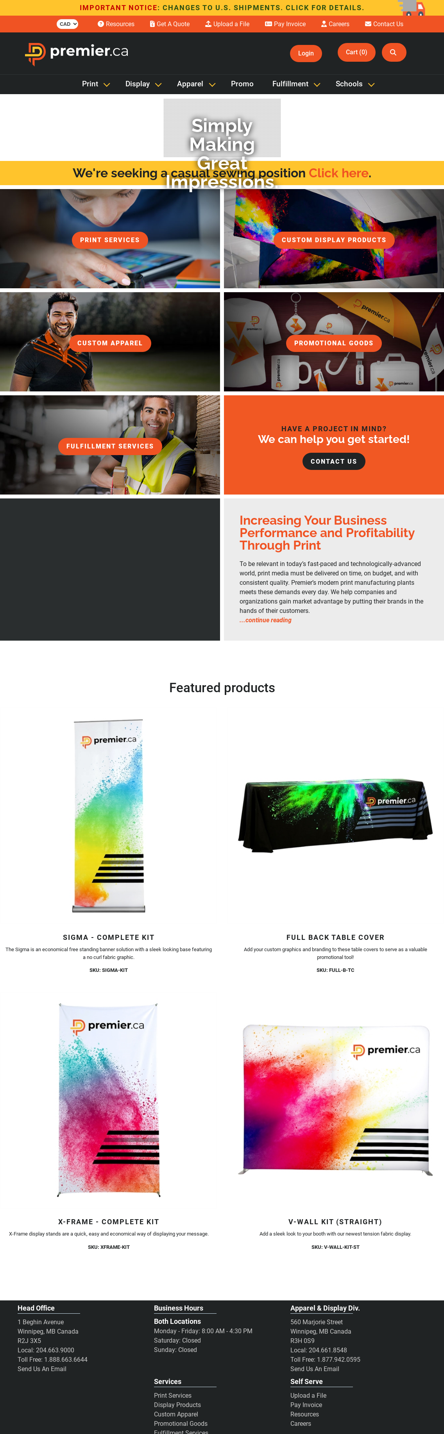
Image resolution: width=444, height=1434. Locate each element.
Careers (300, 1423)
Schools (349, 84)
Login (306, 53)
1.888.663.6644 (66, 1359)
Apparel (190, 84)
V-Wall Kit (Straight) (335, 1222)
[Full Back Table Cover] (335, 815)
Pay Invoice (306, 1405)
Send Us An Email (42, 1369)
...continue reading (266, 620)
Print (90, 84)
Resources (304, 1414)
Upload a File (308, 1395)
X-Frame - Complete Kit (108, 1222)
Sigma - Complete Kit (109, 937)
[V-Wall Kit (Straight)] (335, 1100)
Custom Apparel (176, 1414)
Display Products (177, 1405)
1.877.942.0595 (338, 1359)
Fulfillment (290, 84)
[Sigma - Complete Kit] (108, 815)
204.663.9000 (55, 1350)
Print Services (173, 1395)
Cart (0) (356, 52)
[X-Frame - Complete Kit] (108, 1100)
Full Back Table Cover (335, 937)
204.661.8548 (328, 1350)
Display (137, 84)
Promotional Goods (181, 1423)
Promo (242, 84)
